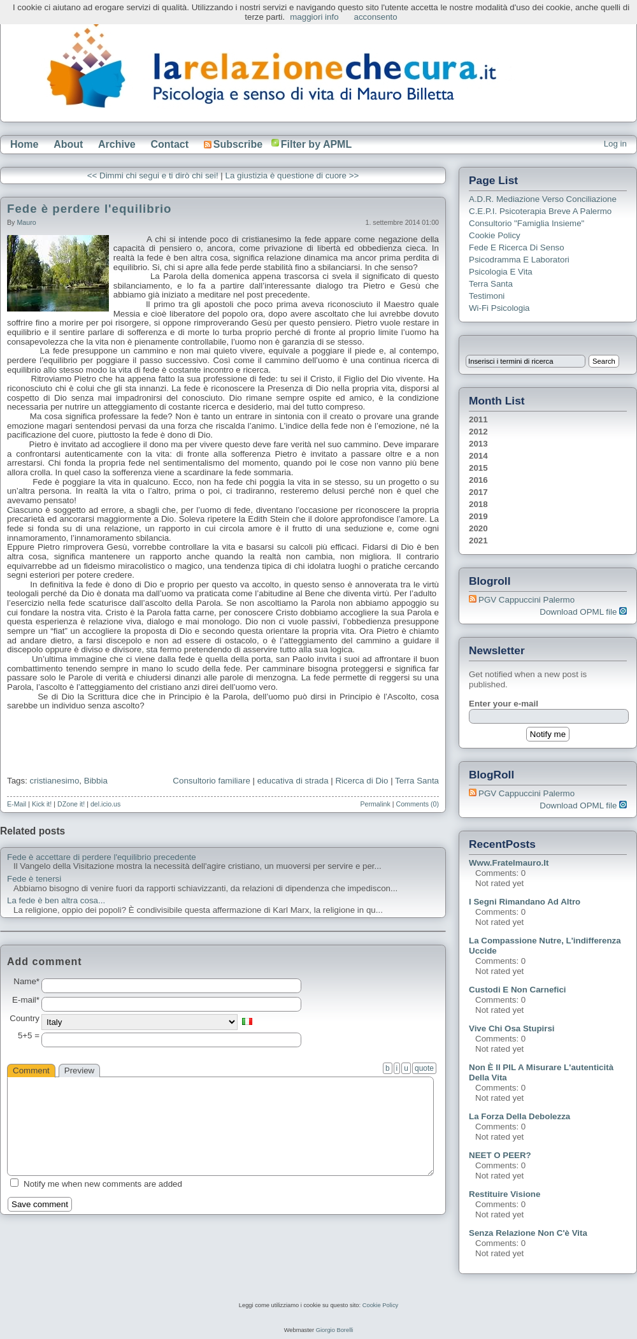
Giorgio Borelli (335, 1330)
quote (424, 1068)
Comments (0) (417, 804)
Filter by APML (316, 144)
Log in (615, 143)
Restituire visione (504, 1194)
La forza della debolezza (519, 1116)
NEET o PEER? (500, 1155)
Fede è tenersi (34, 879)
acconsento (375, 17)
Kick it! (42, 804)
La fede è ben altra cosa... (56, 900)
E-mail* (25, 1000)
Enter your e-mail (503, 703)
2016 (478, 480)
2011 (478, 419)
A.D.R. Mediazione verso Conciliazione (543, 199)
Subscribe (233, 144)
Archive (117, 144)
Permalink (375, 804)
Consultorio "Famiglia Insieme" (526, 223)
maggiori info (314, 17)
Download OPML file (583, 612)
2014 (478, 456)
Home (24, 144)
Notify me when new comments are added (103, 1184)
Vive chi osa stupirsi (512, 1028)
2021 (478, 540)
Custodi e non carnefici (517, 989)
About (68, 144)
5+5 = (28, 1035)
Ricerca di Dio (361, 780)
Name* (26, 981)
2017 (478, 492)
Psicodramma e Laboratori (519, 259)
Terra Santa (417, 780)
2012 (478, 431)
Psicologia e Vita (501, 271)
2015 (478, 468)
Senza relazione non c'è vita (528, 1233)
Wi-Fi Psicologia (499, 308)
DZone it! (71, 804)
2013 (478, 443)
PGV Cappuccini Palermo (526, 600)
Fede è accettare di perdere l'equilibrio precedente (101, 857)
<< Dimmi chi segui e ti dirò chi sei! (152, 175)
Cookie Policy (494, 235)
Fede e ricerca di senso (516, 247)
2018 (478, 504)
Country (24, 1018)
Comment (31, 1070)
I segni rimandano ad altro (524, 901)
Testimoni (487, 296)
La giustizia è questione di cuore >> (292, 175)
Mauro (26, 222)
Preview (79, 1070)
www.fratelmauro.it (508, 863)
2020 (478, 528)
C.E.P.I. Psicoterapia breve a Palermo (540, 211)
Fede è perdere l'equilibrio (89, 208)
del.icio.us (105, 804)
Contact (169, 144)
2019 (478, 516)
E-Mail (16, 804)
